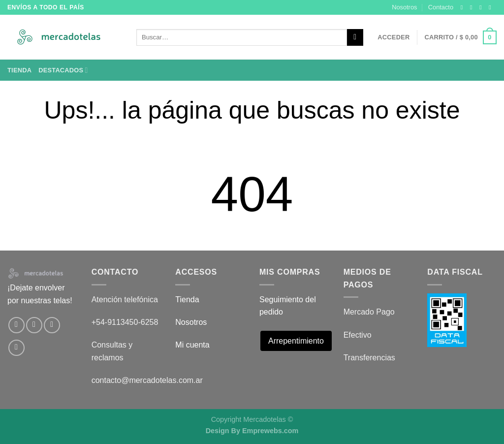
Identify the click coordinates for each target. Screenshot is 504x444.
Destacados (63, 70)
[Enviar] (355, 37)
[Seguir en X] (482, 7)
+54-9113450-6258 (125, 322)
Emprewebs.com (270, 431)
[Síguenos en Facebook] (464, 7)
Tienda (19, 70)
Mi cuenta (192, 345)
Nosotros (404, 7)
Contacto (440, 7)
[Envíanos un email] (492, 7)
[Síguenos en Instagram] (473, 7)
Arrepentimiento (296, 341)
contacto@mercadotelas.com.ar (147, 380)
